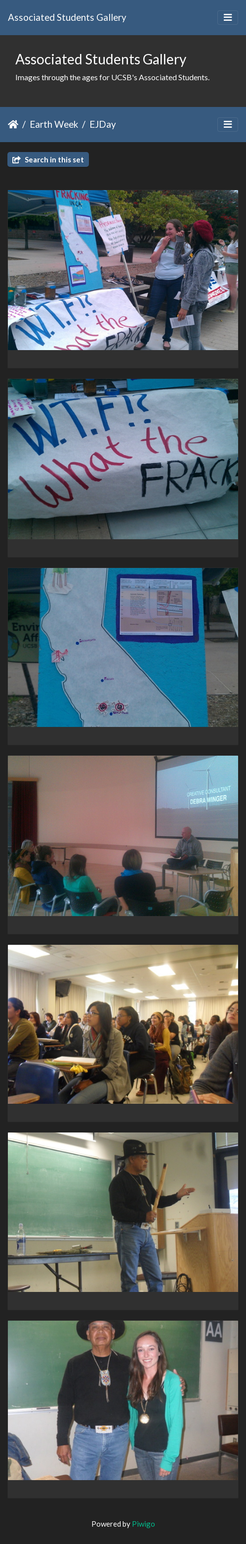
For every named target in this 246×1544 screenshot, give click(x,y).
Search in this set (48, 159)
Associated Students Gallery (67, 17)
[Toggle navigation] (227, 17)
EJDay (102, 124)
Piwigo (143, 1523)
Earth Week (54, 124)
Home (13, 124)
